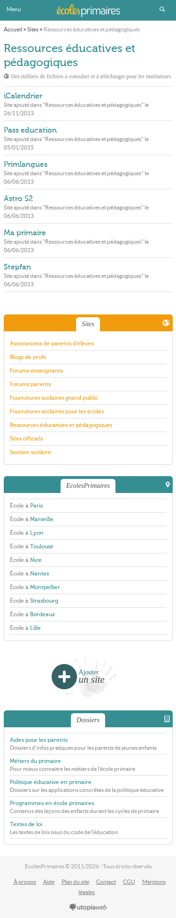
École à (26, 505)
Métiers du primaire (35, 761)
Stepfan (17, 267)
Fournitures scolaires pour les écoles (57, 411)
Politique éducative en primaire (51, 782)
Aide (48, 882)
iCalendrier (23, 96)
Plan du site (75, 882)
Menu (14, 9)
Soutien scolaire (30, 452)
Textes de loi (26, 824)
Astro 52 (18, 198)
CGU (129, 882)
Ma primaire (25, 233)
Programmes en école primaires (52, 803)
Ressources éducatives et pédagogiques (61, 425)
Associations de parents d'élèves (51, 343)
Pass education (30, 130)
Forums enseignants (36, 370)
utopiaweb (88, 907)
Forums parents (30, 384)
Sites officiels (26, 438)
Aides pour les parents (39, 740)
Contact (106, 882)
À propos (25, 882)
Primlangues (25, 164)
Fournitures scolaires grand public (54, 398)
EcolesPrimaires (88, 10)
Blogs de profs (28, 357)
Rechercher (162, 9)
